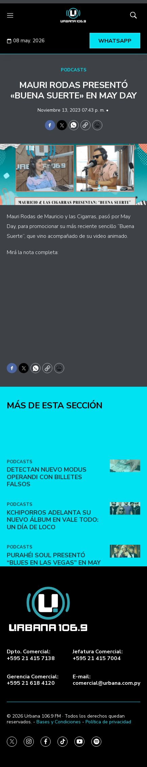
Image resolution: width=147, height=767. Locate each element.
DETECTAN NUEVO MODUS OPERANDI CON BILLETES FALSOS (47, 527)
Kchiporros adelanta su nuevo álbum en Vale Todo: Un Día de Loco (52, 570)
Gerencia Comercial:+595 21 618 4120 (32, 680)
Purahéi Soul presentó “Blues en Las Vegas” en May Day (54, 613)
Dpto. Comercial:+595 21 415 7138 (31, 655)
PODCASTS (74, 70)
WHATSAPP (114, 41)
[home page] (73, 15)
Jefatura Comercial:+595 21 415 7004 (98, 655)
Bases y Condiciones (58, 722)
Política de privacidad (108, 722)
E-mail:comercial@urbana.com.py (106, 680)
